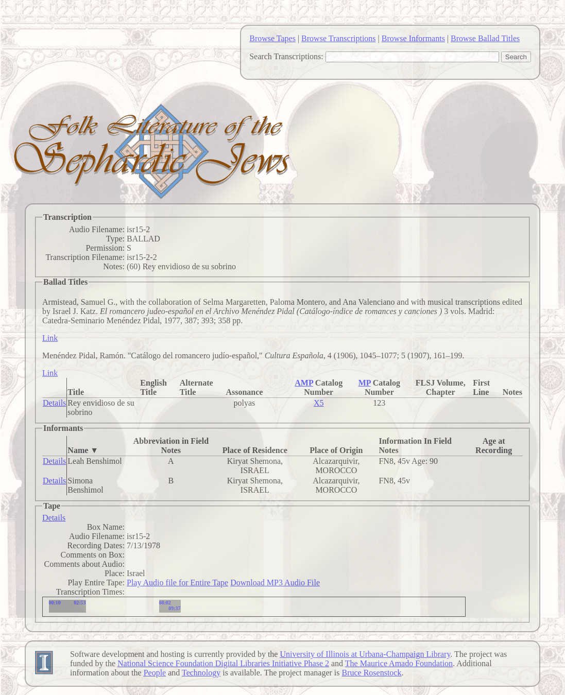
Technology (201, 672)
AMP (304, 382)
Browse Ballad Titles (485, 38)
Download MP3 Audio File (275, 582)
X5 (319, 402)
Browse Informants (413, 38)
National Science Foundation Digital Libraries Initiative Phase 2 (223, 663)
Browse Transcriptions (338, 38)
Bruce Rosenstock (371, 672)
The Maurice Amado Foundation (399, 663)
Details (54, 402)
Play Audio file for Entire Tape (177, 582)
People (155, 672)
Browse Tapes (272, 38)
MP (364, 382)
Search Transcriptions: (286, 56)
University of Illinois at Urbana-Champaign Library (365, 654)
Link (50, 338)
